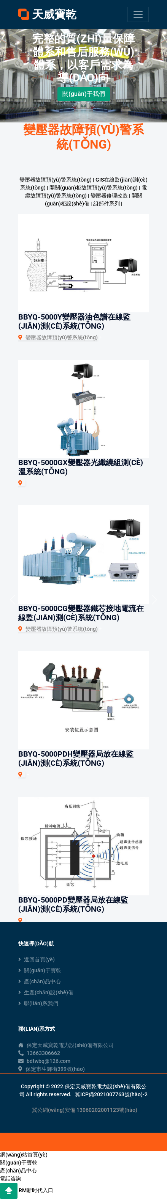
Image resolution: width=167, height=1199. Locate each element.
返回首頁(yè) (36, 959)
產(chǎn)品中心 (39, 981)
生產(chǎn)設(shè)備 (45, 992)
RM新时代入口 (36, 1190)
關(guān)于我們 (83, 93)
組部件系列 (106, 204)
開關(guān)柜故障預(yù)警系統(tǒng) (93, 188)
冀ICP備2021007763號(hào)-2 (111, 1094)
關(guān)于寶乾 (39, 970)
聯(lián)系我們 (38, 1003)
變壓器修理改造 (109, 196)
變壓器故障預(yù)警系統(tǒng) (55, 180)
